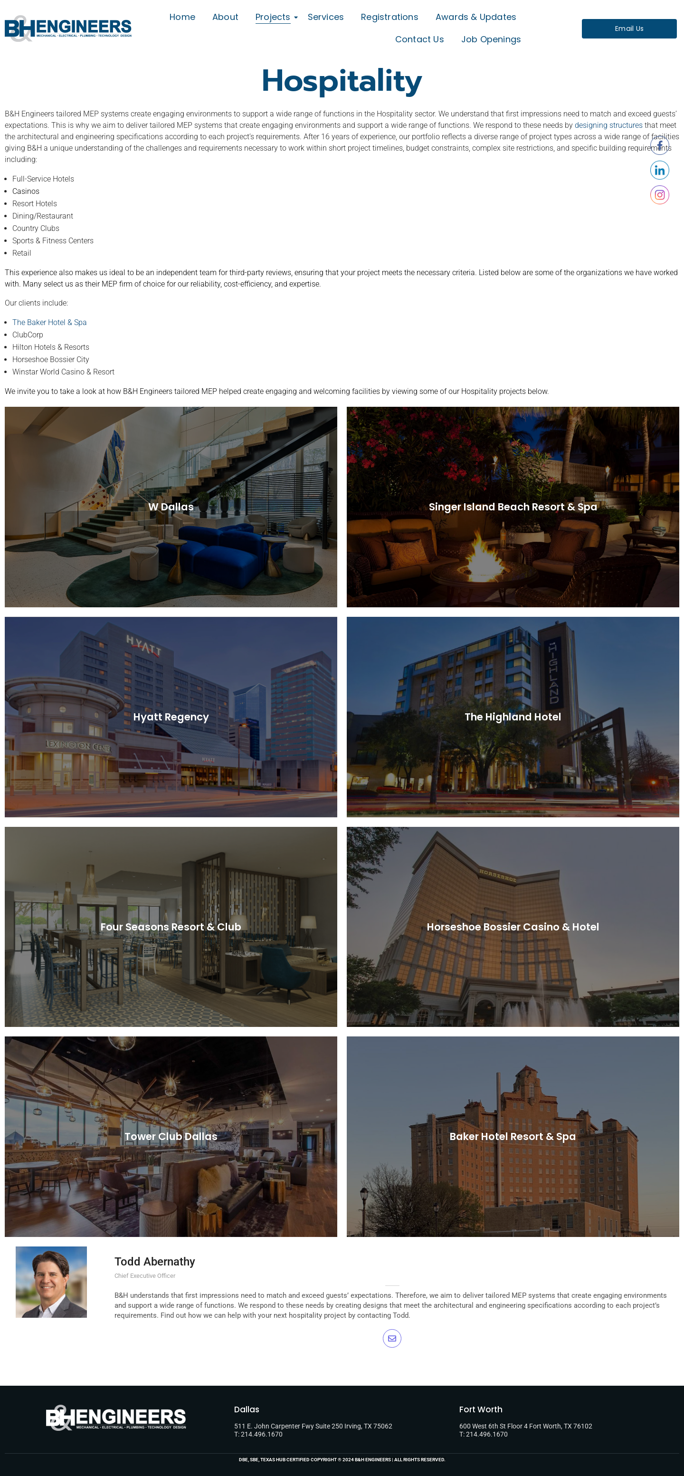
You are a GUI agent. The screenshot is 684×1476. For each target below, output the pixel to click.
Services (326, 17)
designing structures (609, 125)
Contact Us (419, 39)
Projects (275, 17)
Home (182, 17)
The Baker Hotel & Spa (49, 322)
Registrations (389, 17)
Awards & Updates (476, 17)
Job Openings (491, 39)
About (225, 17)
